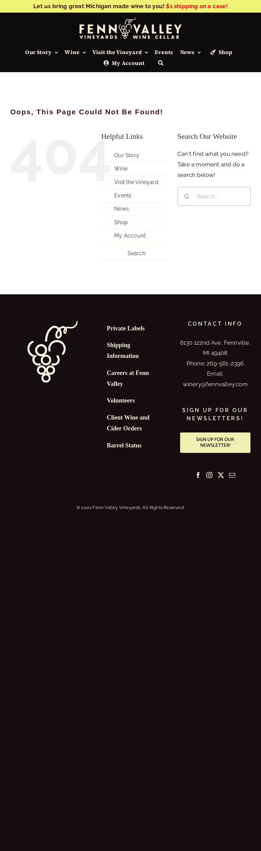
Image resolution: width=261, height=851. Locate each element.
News (121, 209)
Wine (120, 168)
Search (136, 253)
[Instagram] (209, 475)
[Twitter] (221, 475)
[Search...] (214, 196)
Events (123, 195)
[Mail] (232, 475)
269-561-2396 (225, 363)
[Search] (160, 63)
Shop (121, 222)
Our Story (126, 155)
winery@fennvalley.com (215, 384)
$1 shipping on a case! (196, 6)
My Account (129, 235)
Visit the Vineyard (136, 182)
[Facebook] (198, 475)
